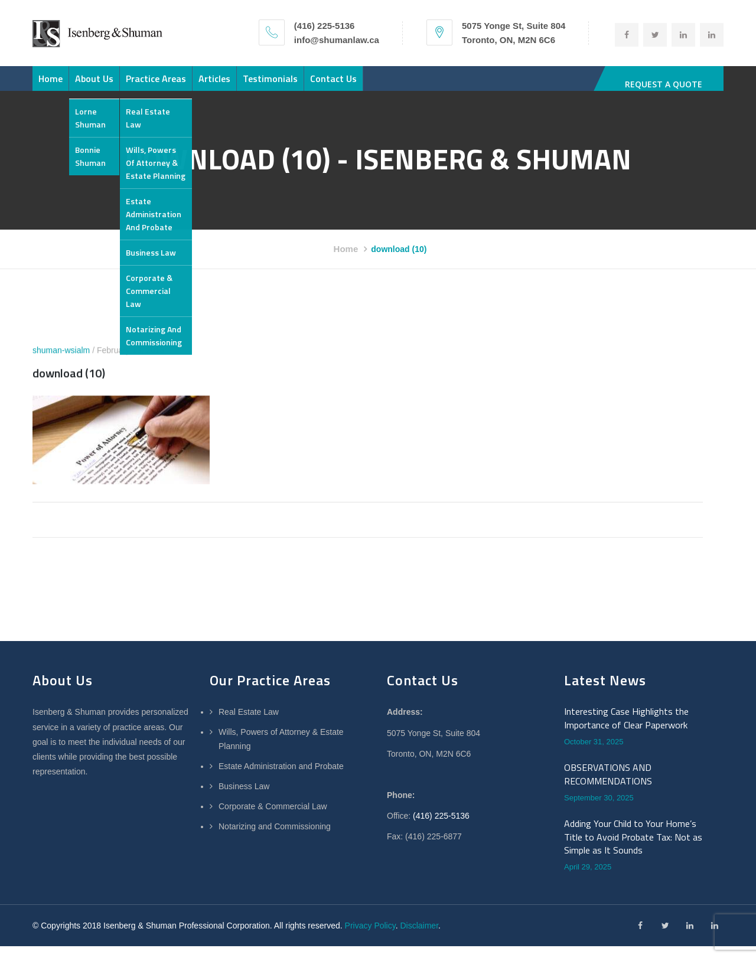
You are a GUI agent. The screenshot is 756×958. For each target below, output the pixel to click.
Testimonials (349, 84)
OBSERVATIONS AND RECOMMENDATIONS (608, 786)
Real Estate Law (249, 723)
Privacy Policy (370, 937)
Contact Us (431, 84)
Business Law (244, 798)
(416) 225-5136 (441, 827)
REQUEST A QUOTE (664, 84)
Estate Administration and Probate (281, 778)
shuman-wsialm (61, 362)
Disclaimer (419, 937)
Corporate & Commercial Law (273, 818)
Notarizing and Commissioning (275, 838)
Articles (276, 84)
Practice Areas (200, 84)
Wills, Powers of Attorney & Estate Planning (281, 751)
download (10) (68, 385)
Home (59, 84)
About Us (121, 84)
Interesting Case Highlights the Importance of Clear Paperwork (626, 730)
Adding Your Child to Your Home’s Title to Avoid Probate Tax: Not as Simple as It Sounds (633, 848)
